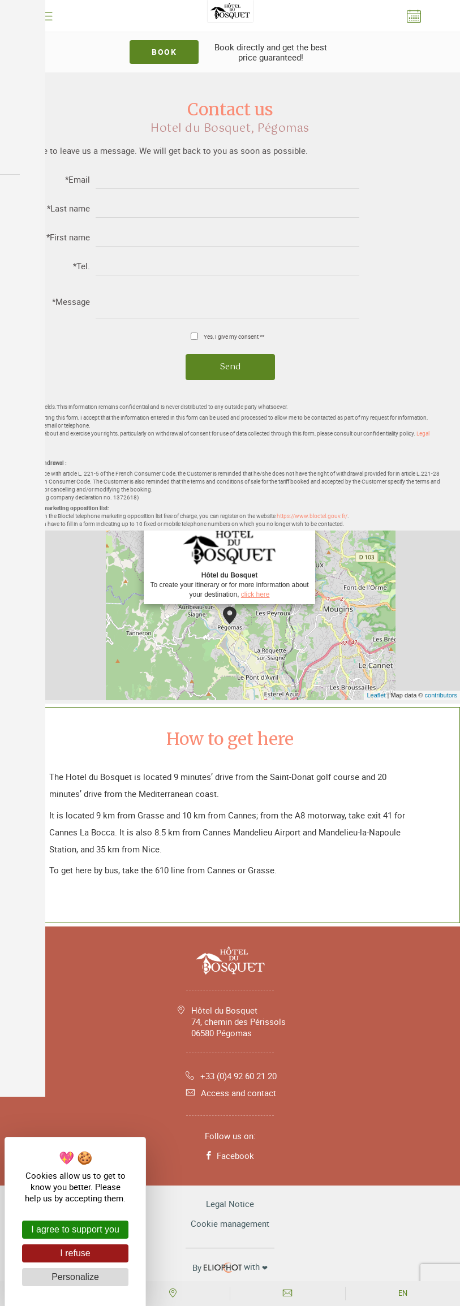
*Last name (68, 209)
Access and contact (230, 1092)
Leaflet (376, 695)
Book (164, 51)
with (230, 1267)
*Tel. (81, 266)
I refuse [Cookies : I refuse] (75, 1253)
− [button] (15, 562)
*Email (77, 180)
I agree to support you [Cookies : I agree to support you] (75, 1229)
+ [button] (15, 545)
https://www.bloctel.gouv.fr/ (312, 516)
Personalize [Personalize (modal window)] (75, 1277)
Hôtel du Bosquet (238, 1021)
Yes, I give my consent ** (234, 336)
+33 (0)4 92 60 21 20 (230, 1075)
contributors (441, 695)
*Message (71, 302)
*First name (68, 238)
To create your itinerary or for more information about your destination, (229, 560)
